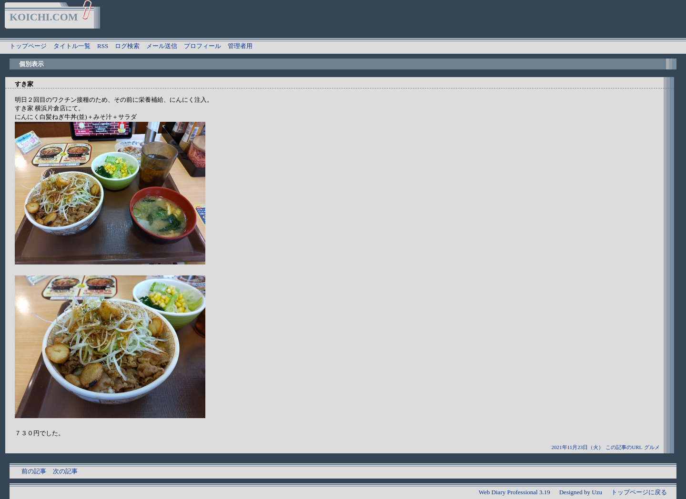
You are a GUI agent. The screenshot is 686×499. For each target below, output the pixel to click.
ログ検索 (127, 45)
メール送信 (161, 45)
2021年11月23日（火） (578, 447)
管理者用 (240, 45)
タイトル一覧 (72, 45)
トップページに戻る (639, 492)
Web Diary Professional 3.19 (514, 492)
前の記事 (33, 471)
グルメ (652, 447)
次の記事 (65, 471)
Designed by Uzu (580, 492)
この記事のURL (623, 447)
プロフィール (202, 45)
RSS (102, 45)
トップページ (28, 45)
